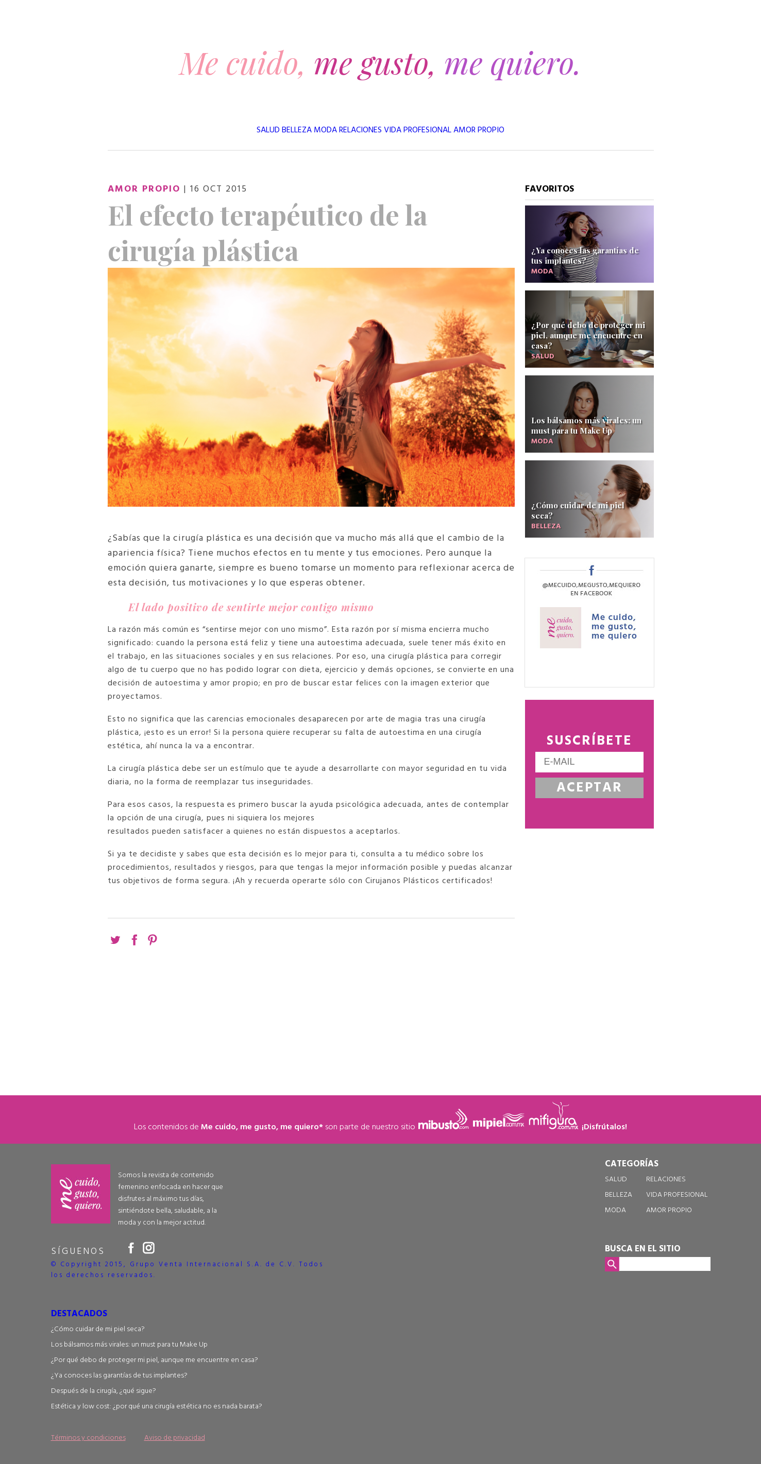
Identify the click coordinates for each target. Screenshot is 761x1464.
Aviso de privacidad (174, 1438)
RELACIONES (360, 130)
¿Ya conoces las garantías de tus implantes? (119, 1376)
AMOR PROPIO (478, 130)
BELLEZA (297, 130)
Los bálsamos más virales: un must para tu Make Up (129, 1345)
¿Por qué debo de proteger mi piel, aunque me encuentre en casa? (154, 1360)
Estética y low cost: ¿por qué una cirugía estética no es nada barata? (156, 1407)
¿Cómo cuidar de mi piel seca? (98, 1329)
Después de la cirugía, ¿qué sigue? (103, 1391)
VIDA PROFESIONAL (417, 130)
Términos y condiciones (88, 1438)
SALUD (268, 130)
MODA (325, 130)
